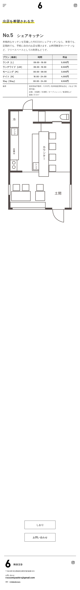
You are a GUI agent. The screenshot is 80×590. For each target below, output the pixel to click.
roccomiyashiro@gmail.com (20, 577)
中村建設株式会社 (15, 582)
